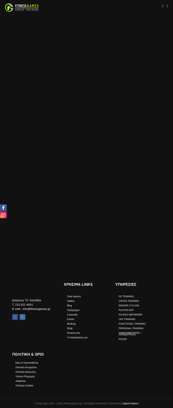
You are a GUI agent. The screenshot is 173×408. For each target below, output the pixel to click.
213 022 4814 (24, 304)
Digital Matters (130, 403)
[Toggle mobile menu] (167, 6)
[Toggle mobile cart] (162, 6)
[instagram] (22, 317)
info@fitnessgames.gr (37, 309)
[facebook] (15, 317)
